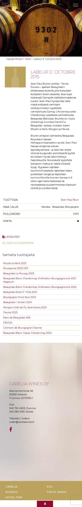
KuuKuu (11, 492)
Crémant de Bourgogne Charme (22, 327)
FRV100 (7, 322)
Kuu (50, 486)
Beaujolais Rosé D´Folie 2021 (20, 292)
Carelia (11, 486)
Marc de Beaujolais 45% (16, 317)
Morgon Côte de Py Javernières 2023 (25, 307)
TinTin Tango (56, 492)
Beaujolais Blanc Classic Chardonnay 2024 (27, 332)
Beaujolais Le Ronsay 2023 (18, 273)
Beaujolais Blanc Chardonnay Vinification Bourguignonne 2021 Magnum (39, 280)
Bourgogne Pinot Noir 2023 (19, 297)
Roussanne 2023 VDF (15, 268)
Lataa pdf (11, 236)
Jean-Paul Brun (70, 199)
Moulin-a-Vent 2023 (14, 263)
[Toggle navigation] (75, 5)
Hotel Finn (13, 497)
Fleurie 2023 (10, 312)
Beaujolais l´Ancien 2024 (17, 302)
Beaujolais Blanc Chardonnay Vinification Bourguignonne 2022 (40, 287)
